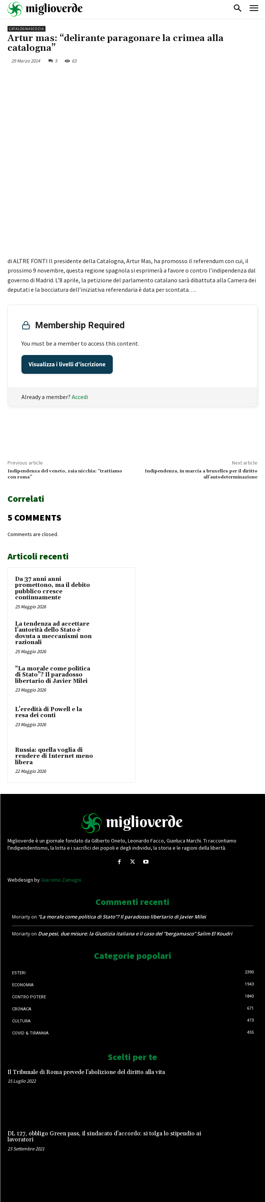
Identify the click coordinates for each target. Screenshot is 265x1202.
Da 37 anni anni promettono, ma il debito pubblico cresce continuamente (52, 589)
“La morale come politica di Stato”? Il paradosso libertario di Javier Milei (52, 675)
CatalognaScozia (26, 29)
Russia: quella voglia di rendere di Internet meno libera (54, 756)
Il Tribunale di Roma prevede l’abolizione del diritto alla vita (86, 1072)
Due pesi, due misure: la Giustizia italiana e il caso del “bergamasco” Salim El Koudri (135, 933)
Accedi (80, 397)
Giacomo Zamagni (61, 879)
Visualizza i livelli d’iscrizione (67, 364)
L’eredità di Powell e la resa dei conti (48, 712)
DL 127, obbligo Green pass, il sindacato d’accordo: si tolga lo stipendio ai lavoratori (104, 1137)
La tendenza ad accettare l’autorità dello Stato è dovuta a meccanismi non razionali (53, 633)
